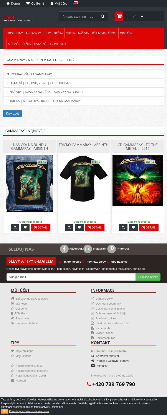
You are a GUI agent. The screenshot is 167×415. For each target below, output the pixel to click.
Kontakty (99, 365)
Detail (40, 227)
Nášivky (83, 33)
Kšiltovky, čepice (104, 33)
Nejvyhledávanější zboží (28, 375)
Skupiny (15, 33)
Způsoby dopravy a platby (29, 298)
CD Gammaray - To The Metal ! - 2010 (138, 146)
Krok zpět (12, 113)
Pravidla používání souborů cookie (29, 411)
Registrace (20, 318)
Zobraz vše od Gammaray (29, 74)
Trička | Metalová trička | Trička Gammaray (44, 101)
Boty (47, 33)
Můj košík (19, 303)
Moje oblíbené (22, 351)
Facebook (71, 248)
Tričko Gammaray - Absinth (83, 144)
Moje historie (21, 356)
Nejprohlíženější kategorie (29, 370)
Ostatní (40, 44)
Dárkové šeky (102, 298)
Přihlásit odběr (148, 277)
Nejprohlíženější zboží (27, 365)
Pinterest (118, 248)
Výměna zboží (102, 328)
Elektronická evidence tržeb (110, 323)
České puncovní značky (108, 308)
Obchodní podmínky (106, 303)
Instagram (94, 248)
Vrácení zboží (102, 333)
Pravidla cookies (103, 318)
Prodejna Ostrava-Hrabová (110, 360)
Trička (58, 33)
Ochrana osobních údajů (108, 313)
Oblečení (126, 33)
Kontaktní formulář (105, 356)
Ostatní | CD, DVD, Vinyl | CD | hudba (37, 83)
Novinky (33, 33)
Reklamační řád (103, 338)
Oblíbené (19, 308)
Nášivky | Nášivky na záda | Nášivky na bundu (45, 92)
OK (5, 411)
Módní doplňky (19, 44)
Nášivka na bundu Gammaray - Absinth (29, 146)
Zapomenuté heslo (25, 323)
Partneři (18, 380)
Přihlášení (19, 313)
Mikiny (70, 33)
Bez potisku (57, 44)
